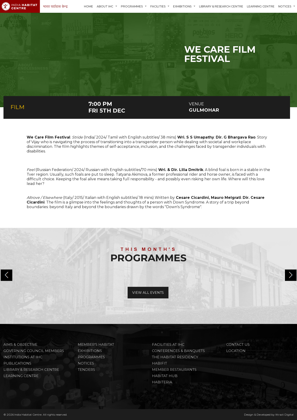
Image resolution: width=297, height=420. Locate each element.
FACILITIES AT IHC (168, 344)
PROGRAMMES (91, 357)
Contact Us (238, 344)
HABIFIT (159, 363)
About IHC (105, 6)
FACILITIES (157, 6)
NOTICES (86, 363)
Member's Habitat (96, 344)
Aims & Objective (20, 344)
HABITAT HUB (165, 376)
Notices (284, 6)
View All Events (148, 293)
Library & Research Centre (221, 6)
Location (235, 351)
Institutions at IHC (22, 357)
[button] (291, 275)
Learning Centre (260, 6)
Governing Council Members (33, 351)
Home (88, 6)
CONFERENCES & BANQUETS (178, 351)
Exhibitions (182, 6)
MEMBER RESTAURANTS (174, 369)
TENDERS (86, 369)
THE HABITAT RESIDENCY (175, 357)
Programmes (132, 6)
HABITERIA (162, 382)
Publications (17, 363)
